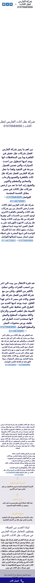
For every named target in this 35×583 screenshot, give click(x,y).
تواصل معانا (23, 32)
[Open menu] (15, 4)
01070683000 (14, 197)
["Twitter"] (7, 4)
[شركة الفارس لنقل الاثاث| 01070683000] (25, 4)
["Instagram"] (3, 4)
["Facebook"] (11, 4)
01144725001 (18, 201)
